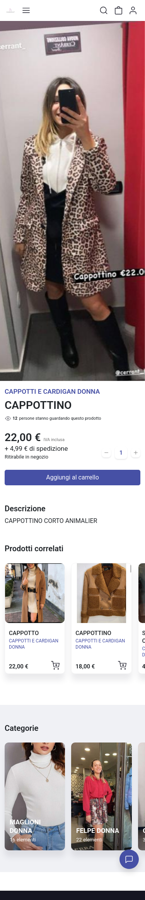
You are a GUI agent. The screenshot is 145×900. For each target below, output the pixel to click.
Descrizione (25, 508)
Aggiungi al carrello (72, 477)
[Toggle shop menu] (26, 10)
